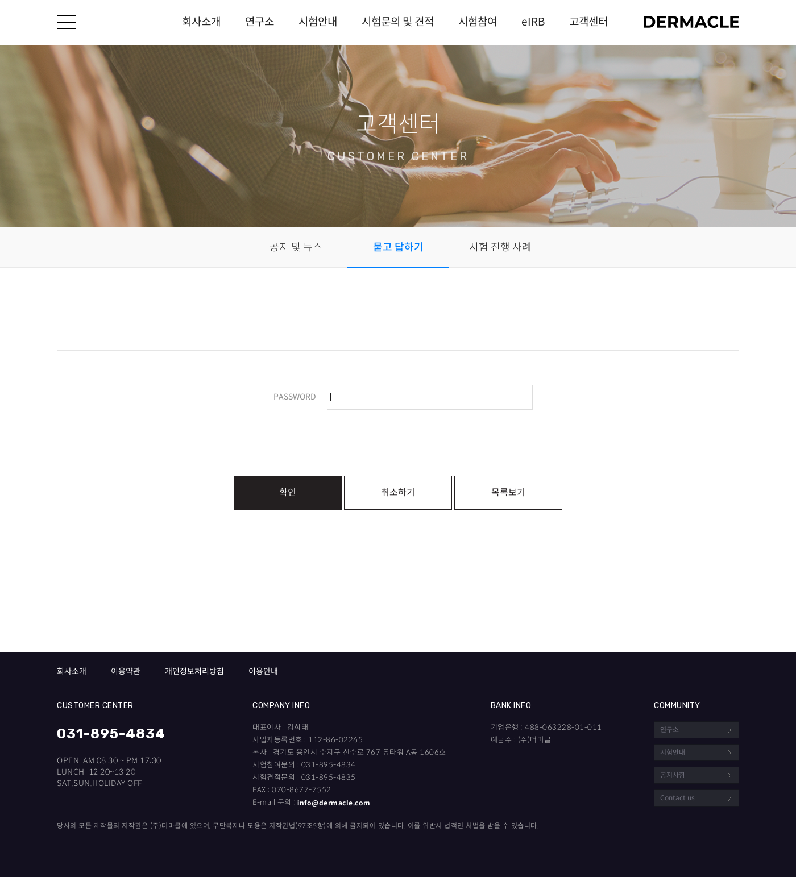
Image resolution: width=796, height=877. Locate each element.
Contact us (677, 797)
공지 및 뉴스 (296, 247)
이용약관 (125, 671)
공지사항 (672, 775)
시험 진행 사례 (500, 247)
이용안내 (263, 671)
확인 (287, 492)
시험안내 (317, 21)
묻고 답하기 (398, 247)
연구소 (259, 21)
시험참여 (477, 21)
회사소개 (201, 21)
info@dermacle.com (334, 803)
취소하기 (398, 492)
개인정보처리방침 (194, 671)
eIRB (533, 21)
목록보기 (508, 492)
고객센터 (588, 21)
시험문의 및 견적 (398, 21)
